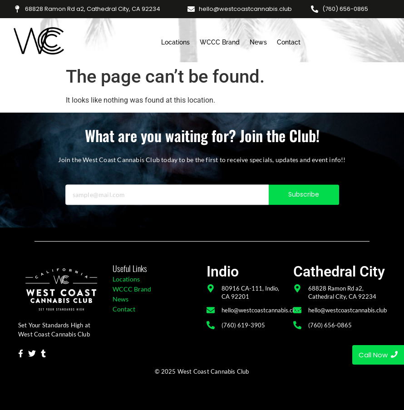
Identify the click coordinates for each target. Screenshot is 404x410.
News (258, 42)
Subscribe (304, 200)
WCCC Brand (220, 42)
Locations (175, 42)
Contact (289, 42)
